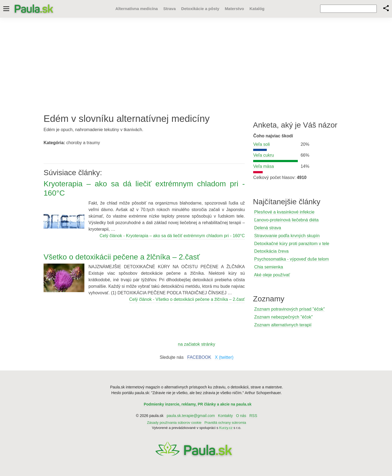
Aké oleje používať (272, 275)
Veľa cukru (263, 155)
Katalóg (253, 8)
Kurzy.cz (225, 428)
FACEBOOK (199, 357)
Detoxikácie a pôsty (197, 8)
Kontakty (225, 415)
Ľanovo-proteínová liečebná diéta (286, 220)
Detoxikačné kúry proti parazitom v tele (291, 243)
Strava (166, 8)
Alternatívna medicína (133, 8)
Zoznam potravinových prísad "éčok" (289, 309)
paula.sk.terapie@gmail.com (191, 415)
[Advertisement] (196, 61)
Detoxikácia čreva (271, 251)
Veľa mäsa (263, 166)
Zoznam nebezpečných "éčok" (283, 317)
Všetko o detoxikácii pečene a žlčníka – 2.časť (122, 257)
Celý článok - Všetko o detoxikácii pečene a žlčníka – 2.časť (187, 299)
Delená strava (267, 227)
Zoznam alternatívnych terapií (283, 325)
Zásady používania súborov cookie (174, 423)
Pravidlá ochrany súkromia (225, 423)
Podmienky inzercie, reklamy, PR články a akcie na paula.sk (198, 404)
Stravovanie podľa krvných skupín (287, 235)
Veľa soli (261, 144)
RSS (253, 415)
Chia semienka (268, 267)
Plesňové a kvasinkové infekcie (284, 212)
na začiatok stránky (196, 344)
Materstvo (231, 8)
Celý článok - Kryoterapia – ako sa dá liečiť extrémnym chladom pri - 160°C (172, 235)
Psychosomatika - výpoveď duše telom (291, 259)
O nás (241, 415)
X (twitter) (224, 357)
